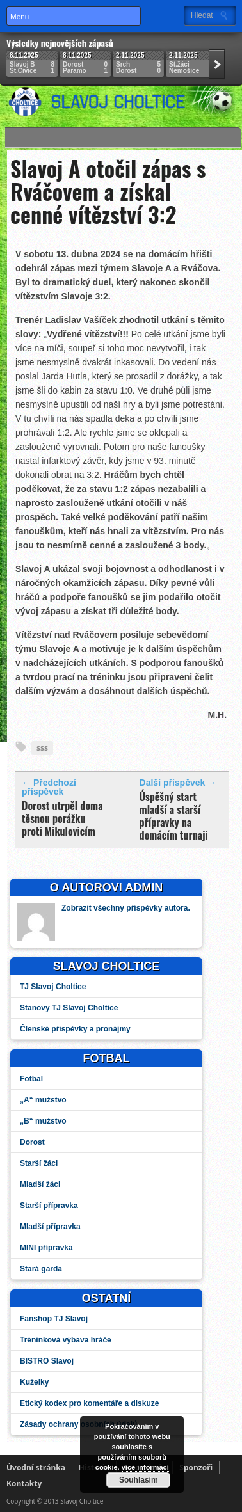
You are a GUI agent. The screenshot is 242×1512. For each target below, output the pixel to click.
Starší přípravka (49, 1205)
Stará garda (41, 1268)
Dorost (32, 1142)
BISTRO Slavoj (47, 1361)
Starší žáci (39, 1163)
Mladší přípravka (50, 1226)
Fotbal (31, 1078)
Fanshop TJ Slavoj (54, 1318)
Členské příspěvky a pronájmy (75, 1028)
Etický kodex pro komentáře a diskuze (89, 1403)
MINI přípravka (46, 1247)
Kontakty (24, 1483)
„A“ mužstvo (43, 1099)
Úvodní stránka (35, 1467)
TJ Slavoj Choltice (53, 986)
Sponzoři (196, 1467)
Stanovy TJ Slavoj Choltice (69, 1007)
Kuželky (34, 1382)
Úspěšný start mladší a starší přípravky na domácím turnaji (174, 815)
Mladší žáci (40, 1184)
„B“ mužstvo (43, 1121)
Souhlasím (137, 1480)
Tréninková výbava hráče (65, 1339)
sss (42, 747)
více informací (144, 1467)
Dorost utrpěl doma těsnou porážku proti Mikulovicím (62, 818)
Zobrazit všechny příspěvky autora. (125, 907)
